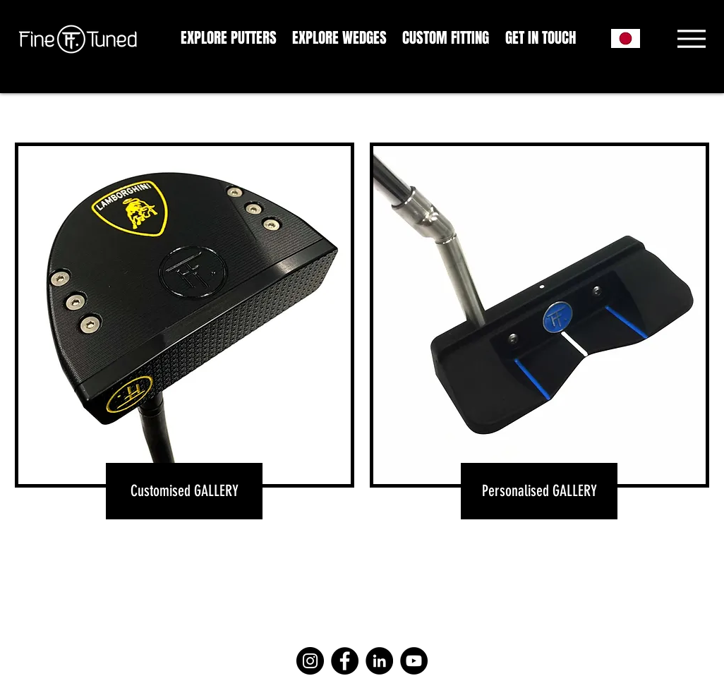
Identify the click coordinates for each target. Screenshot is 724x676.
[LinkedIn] (379, 661)
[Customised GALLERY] (184, 491)
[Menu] (691, 39)
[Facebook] (344, 661)
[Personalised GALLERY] (539, 491)
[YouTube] (414, 661)
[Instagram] (310, 661)
